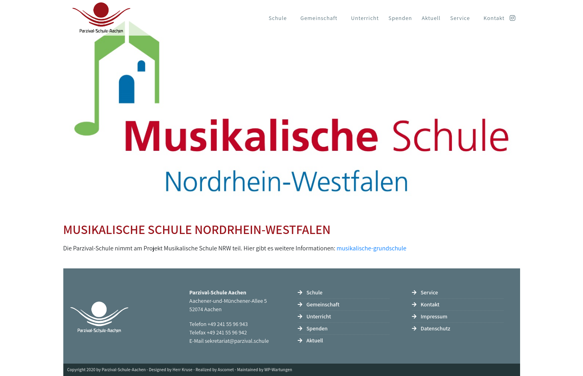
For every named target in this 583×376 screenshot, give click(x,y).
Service (460, 18)
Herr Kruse (183, 369)
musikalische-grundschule (371, 248)
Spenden (400, 18)
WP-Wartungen (278, 369)
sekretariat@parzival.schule (237, 340)
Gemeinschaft (319, 18)
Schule (278, 18)
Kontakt (494, 18)
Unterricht (365, 18)
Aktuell (431, 18)
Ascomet (226, 369)
